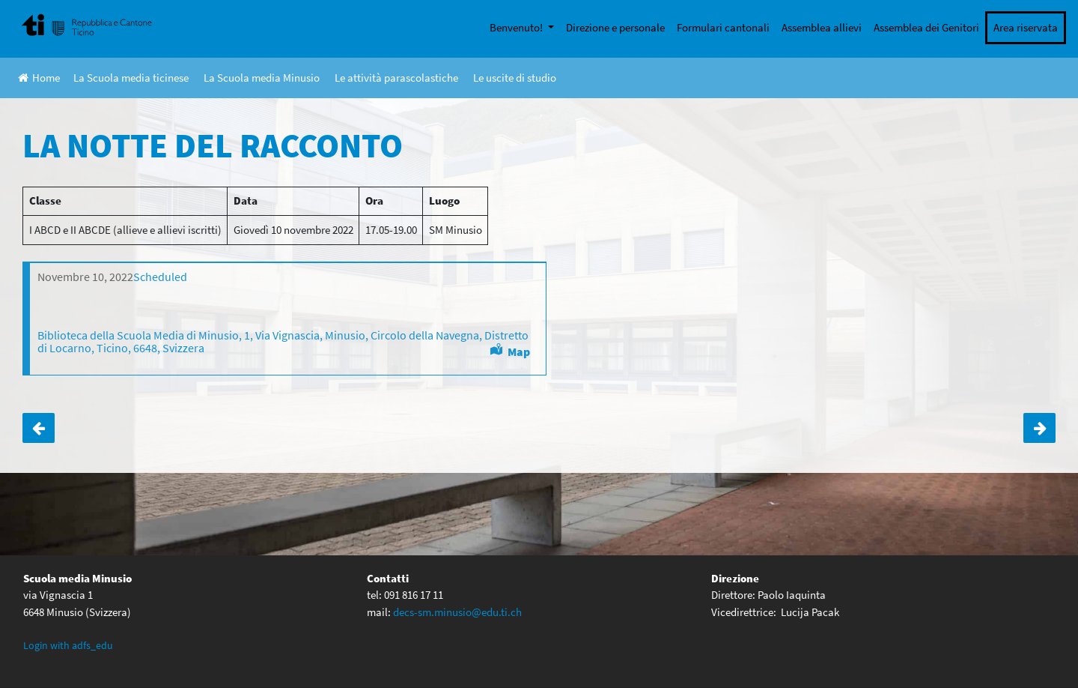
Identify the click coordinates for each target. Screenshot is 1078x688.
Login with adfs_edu (68, 645)
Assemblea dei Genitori (926, 27)
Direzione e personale (615, 27)
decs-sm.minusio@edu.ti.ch (457, 612)
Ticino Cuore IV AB (1039, 428)
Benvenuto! (517, 27)
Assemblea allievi (822, 27)
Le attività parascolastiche (396, 77)
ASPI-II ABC (38, 428)
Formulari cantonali (723, 27)
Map (519, 351)
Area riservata (1025, 27)
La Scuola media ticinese (131, 77)
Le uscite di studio (514, 77)
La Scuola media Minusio (262, 77)
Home (39, 77)
